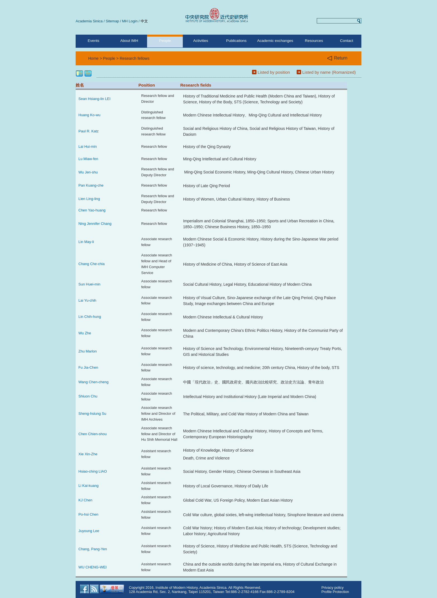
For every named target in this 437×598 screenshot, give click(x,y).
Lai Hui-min (87, 146)
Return (337, 58)
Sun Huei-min (89, 284)
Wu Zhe (84, 333)
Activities (200, 41)
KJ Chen (85, 500)
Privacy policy (332, 587)
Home (93, 58)
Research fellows (135, 58)
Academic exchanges (275, 41)
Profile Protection (335, 592)
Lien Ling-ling (89, 199)
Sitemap (112, 21)
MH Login (130, 21)
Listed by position (274, 72)
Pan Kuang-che (91, 185)
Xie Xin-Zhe (87, 454)
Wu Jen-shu (88, 172)
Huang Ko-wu (89, 115)
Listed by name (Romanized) (329, 72)
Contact (346, 41)
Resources (314, 41)
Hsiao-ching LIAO (92, 471)
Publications (236, 41)
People (165, 41)
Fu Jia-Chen (88, 367)
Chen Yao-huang (91, 210)
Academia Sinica (89, 21)
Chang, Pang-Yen (92, 549)
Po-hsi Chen (88, 514)
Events (93, 41)
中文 (144, 21)
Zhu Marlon (87, 351)
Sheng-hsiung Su (92, 413)
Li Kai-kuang (88, 485)
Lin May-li (86, 242)
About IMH (129, 41)
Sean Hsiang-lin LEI (94, 99)
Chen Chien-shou (92, 434)
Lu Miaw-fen (88, 159)
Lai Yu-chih (87, 300)
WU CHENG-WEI (92, 567)
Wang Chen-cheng (93, 382)
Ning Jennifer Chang (95, 223)
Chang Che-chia (91, 264)
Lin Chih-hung (89, 317)
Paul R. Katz (88, 131)
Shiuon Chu (87, 396)
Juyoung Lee (88, 531)
